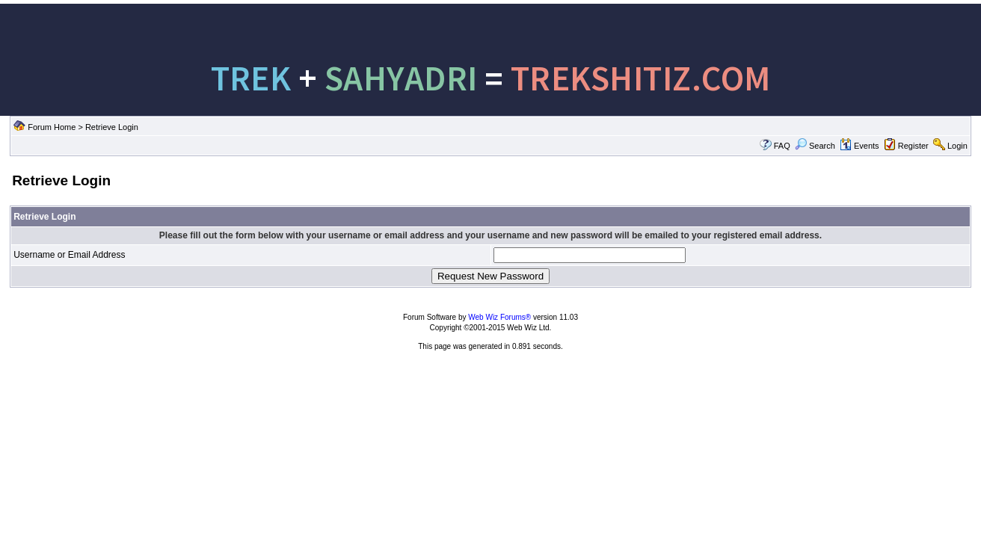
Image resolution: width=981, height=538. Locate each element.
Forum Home (52, 127)
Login (957, 145)
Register (913, 145)
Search (815, 145)
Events (859, 145)
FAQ (782, 145)
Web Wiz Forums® (499, 317)
